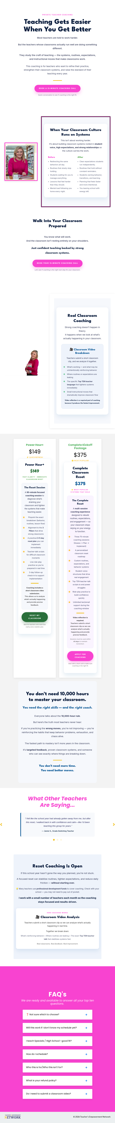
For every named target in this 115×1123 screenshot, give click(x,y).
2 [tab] (57, 840)
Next (114, 824)
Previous (1, 824)
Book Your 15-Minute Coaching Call (57, 263)
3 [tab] (61, 840)
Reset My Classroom (34, 617)
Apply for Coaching (80, 656)
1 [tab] (54, 840)
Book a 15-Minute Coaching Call (57, 88)
